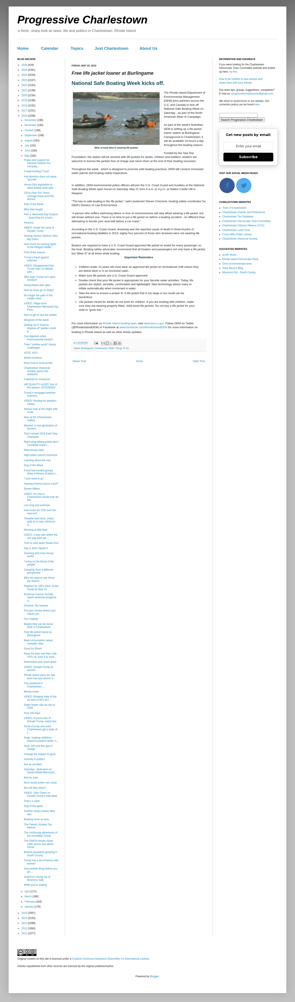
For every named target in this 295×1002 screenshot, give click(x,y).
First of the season (34, 252)
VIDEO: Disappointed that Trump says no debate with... (39, 268)
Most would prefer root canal (40, 782)
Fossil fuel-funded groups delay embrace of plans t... (41, 472)
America (28, 222)
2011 (24, 933)
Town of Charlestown (234, 207)
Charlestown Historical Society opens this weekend (37, 371)
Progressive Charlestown (82, 20)
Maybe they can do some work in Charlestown (38, 626)
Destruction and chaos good (40, 661)
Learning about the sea (37, 460)
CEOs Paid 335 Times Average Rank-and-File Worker (39, 196)
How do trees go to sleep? (39, 290)
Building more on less (36, 819)
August (29, 140)
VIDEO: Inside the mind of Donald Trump (39, 229)
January (29, 906)
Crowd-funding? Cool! (36, 171)
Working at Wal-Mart (36, 529)
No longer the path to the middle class (38, 297)
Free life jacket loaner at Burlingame (38, 634)
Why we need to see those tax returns (39, 579)
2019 (24, 100)
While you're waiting (35, 884)
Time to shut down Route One (41, 543)
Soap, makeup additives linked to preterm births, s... (41, 739)
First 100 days (32, 713)
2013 (24, 923)
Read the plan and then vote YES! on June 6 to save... (40, 655)
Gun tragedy (31, 618)
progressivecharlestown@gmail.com (252, 93)
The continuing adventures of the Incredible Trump (40, 834)
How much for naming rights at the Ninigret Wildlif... (40, 246)
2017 (24, 110)
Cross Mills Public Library (237, 234)
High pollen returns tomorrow (40, 455)
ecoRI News (229, 254)
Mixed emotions (33, 357)
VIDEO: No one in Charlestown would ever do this (41, 497)
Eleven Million (32, 488)
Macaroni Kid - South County (239, 272)
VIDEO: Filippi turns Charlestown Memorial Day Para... (41, 306)
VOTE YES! (31, 352)
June (28, 150)
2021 (24, 90)
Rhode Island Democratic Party (240, 259)
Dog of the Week (33, 465)
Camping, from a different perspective (38, 571)
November (31, 125)
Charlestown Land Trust (236, 230)
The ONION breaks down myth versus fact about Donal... (38, 844)
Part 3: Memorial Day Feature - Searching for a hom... (41, 216)
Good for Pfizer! (33, 648)
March (29, 896)
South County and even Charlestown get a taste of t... (40, 729)
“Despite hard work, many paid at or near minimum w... (39, 521)
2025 (24, 69)
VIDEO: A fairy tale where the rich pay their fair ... (40, 536)
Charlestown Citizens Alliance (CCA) (243, 225)
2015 (24, 912)
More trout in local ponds (38, 362)
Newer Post (79, 361)
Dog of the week (33, 806)
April (27, 891)
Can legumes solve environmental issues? (38, 338)
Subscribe (248, 157)
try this (233, 71)
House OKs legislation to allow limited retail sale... (39, 186)
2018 (24, 105)
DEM (111, 348)
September (31, 135)
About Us (148, 48)
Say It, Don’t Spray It (36, 548)
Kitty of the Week (34, 204)
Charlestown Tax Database (237, 216)
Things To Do (122, 348)
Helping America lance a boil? (41, 483)
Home (23, 48)
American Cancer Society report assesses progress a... (40, 597)
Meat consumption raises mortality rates (38, 642)
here (257, 104)
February (30, 901)
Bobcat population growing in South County (40, 854)
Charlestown (100, 348)
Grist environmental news (237, 263)
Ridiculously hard (34, 450)
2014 (24, 918)
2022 (24, 85)
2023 (24, 80)
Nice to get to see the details (40, 314)
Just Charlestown (111, 48)
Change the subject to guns (40, 754)
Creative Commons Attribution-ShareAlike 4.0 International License (110, 958)
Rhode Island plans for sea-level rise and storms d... (40, 677)
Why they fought (33, 209)
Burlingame (87, 348)
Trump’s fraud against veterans (36, 259)
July (27, 145)
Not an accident (33, 764)
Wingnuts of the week (36, 319)
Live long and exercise (37, 505)
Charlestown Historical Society (239, 238)
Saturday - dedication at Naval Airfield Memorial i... (40, 771)
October (29, 130)
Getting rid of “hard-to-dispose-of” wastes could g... (40, 328)
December (31, 120)
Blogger (154, 976)
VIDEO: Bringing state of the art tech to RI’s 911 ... (40, 698)
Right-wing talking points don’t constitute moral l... (41, 443)
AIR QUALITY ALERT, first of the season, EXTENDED (40, 386)
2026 (24, 64)
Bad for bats (31, 777)
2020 (24, 95)
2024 (24, 74)
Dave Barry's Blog (232, 268)
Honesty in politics (34, 759)
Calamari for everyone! (37, 379)
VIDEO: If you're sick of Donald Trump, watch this (40, 720)
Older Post (199, 361)
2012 (24, 928)
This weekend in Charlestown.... (34, 685)
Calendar (49, 48)
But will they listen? (35, 787)
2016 (24, 115)
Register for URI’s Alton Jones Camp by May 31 (41, 588)
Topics (77, 48)
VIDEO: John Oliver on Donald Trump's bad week (40, 794)
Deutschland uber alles (37, 285)
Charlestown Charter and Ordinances (243, 212)
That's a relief (31, 801)
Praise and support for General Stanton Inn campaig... (37, 163)
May (27, 155)
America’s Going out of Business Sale (37, 878)
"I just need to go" (34, 478)
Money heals (31, 691)
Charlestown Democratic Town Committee (246, 221)
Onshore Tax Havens (36, 605)
